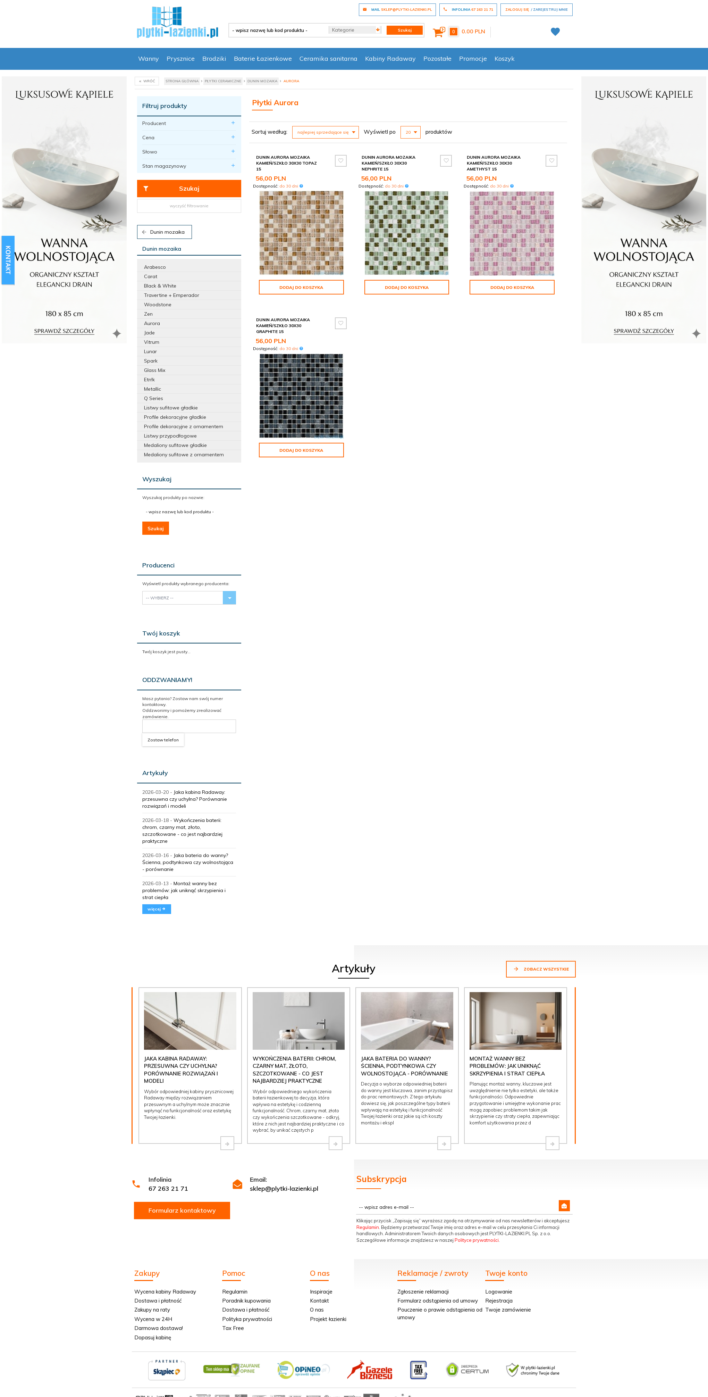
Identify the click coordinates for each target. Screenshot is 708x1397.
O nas (317, 1309)
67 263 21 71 (168, 1188)
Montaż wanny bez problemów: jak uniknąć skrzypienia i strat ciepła (184, 890)
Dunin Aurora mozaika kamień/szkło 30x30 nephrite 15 (388, 163)
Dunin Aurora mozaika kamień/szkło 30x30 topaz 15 (286, 163)
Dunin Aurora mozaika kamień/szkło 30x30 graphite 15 (283, 325)
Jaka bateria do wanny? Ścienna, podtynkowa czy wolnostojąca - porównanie (187, 862)
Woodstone (157, 304)
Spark (151, 361)
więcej (157, 909)
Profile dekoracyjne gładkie (175, 417)
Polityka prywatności (247, 1319)
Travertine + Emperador (171, 295)
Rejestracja (499, 1300)
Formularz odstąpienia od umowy (437, 1300)
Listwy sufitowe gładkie (171, 408)
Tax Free (233, 1328)
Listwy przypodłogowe (170, 436)
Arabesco (155, 267)
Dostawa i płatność (158, 1300)
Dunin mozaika (163, 232)
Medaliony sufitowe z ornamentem (184, 454)
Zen (148, 314)
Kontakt (319, 1300)
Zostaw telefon (163, 739)
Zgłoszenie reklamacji (423, 1291)
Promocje (473, 59)
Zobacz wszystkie (541, 969)
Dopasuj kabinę (152, 1337)
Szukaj (171, 188)
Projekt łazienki (328, 1319)
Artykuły (155, 773)
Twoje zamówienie (508, 1309)
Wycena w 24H (153, 1319)
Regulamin (367, 1227)
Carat (150, 276)
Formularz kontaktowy (182, 1210)
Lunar (150, 351)
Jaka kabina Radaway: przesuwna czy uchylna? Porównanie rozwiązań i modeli (184, 799)
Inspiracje (321, 1291)
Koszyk (505, 59)
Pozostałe (437, 59)
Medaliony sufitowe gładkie (175, 445)
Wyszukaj (156, 479)
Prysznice (181, 59)
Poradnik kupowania (246, 1300)
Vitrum (151, 342)
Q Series (153, 398)
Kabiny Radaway (390, 59)
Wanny (148, 59)
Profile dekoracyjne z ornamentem (183, 426)
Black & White (160, 286)
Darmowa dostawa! (158, 1328)
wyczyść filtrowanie (189, 205)
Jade (149, 333)
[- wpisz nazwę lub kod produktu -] (276, 30)
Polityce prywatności (477, 1240)
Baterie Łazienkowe (263, 59)
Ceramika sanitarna (328, 59)
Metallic (152, 389)
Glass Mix (154, 370)
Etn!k (149, 379)
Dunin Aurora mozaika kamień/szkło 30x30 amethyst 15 (494, 163)
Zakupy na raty (152, 1309)
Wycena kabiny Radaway (165, 1291)
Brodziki (214, 59)
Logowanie (498, 1291)
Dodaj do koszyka (301, 287)
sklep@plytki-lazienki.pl (284, 1188)
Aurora (152, 323)
